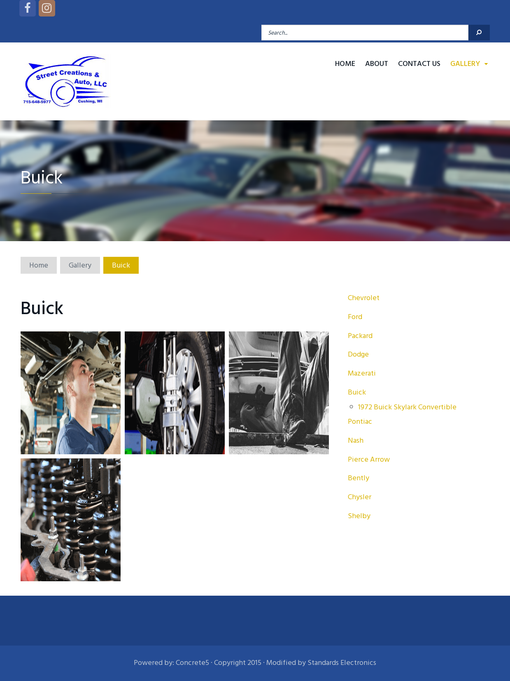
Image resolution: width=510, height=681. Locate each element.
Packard (360, 336)
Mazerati (362, 373)
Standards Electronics (341, 663)
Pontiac (360, 421)
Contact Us (419, 64)
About (376, 64)
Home (345, 64)
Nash (355, 440)
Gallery (465, 64)
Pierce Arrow (369, 459)
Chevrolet (364, 298)
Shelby (359, 516)
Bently (358, 478)
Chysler (359, 497)
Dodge (358, 354)
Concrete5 (192, 663)
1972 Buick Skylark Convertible (407, 407)
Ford (355, 317)
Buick (357, 392)
